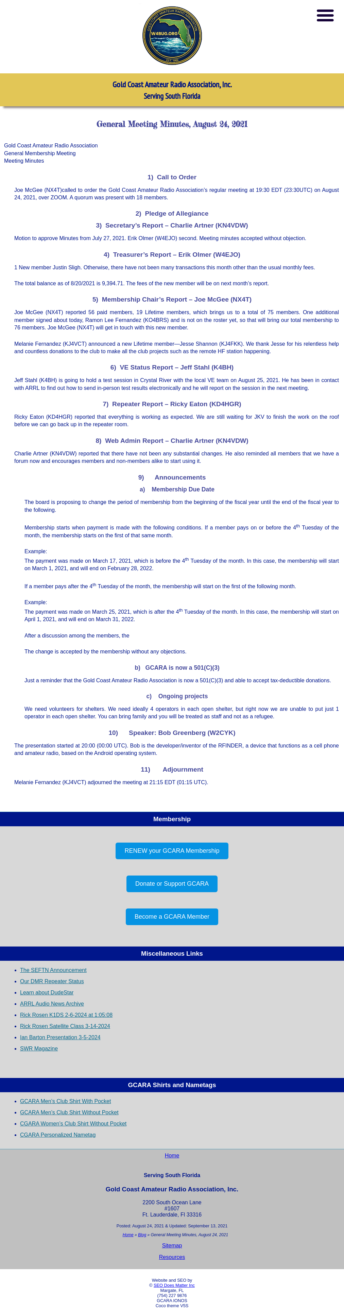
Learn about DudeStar (46, 992)
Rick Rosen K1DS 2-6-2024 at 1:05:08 (66, 1015)
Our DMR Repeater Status (52, 981)
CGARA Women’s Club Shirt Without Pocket (73, 1124)
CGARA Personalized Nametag (58, 1135)
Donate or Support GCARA (172, 883)
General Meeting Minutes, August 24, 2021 (172, 124)
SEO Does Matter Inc (174, 1285)
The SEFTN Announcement (53, 970)
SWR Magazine (39, 1048)
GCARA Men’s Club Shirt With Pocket (65, 1101)
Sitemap (172, 1245)
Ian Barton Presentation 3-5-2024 (60, 1037)
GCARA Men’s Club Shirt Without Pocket (69, 1112)
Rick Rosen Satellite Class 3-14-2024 (65, 1026)
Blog (142, 1234)
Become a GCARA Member (172, 916)
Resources (172, 1257)
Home (172, 1155)
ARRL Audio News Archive (52, 1004)
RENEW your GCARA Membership (171, 850)
